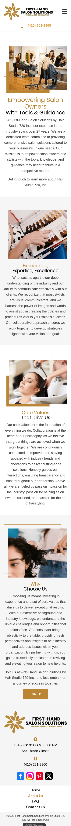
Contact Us (35, 807)
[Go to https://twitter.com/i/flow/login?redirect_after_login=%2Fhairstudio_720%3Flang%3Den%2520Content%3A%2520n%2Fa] (49, 776)
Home (35, 790)
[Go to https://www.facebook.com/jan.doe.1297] (20, 776)
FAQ (35, 801)
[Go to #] (30, 776)
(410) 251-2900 (39, 25)
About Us (35, 796)
